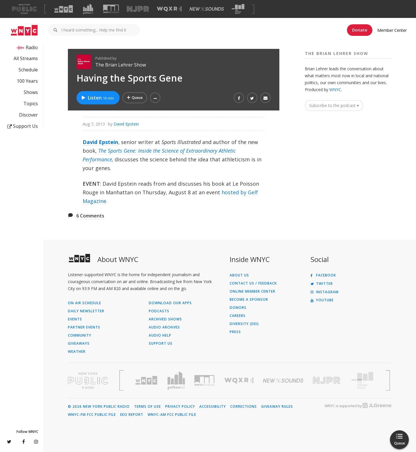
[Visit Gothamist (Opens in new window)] (88, 9)
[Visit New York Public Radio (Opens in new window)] (88, 380)
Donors (238, 307)
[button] (155, 98)
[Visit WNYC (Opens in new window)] (63, 9)
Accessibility (212, 406)
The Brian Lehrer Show (120, 65)
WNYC (335, 89)
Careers (238, 316)
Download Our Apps (170, 303)
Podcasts (159, 311)
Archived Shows (165, 319)
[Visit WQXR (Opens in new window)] (169, 9)
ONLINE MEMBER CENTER (252, 291)
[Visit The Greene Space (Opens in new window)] (238, 9)
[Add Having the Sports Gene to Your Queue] (134, 97)
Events (75, 319)
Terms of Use (147, 406)
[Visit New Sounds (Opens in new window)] (207, 9)
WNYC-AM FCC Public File (172, 414)
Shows (31, 92)
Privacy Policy (180, 406)
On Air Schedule (84, 303)
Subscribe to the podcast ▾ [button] (334, 105)
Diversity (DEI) (244, 324)
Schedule (28, 70)
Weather (77, 351)
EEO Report (131, 414)
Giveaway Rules (277, 406)
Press (235, 332)
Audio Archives (164, 327)
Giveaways (79, 343)
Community (79, 335)
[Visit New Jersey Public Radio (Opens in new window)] (327, 380)
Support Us (22, 126)
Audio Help (160, 335)
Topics (30, 103)
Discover (28, 115)
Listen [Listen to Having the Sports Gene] (97, 98)
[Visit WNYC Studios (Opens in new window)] (111, 9)
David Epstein (126, 124)
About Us (239, 275)
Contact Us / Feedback (253, 283)
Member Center (392, 30)
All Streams (26, 58)
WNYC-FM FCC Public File (92, 414)
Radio (32, 47)
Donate (359, 30)
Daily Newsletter (86, 311)
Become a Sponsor (249, 299)
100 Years (27, 81)
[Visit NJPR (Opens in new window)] (138, 9)
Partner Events (84, 327)
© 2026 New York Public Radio (99, 406)
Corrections (243, 406)
